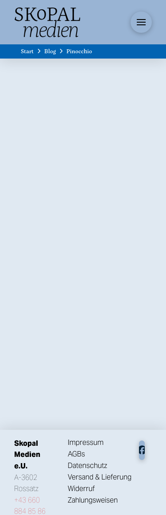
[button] (141, 22)
